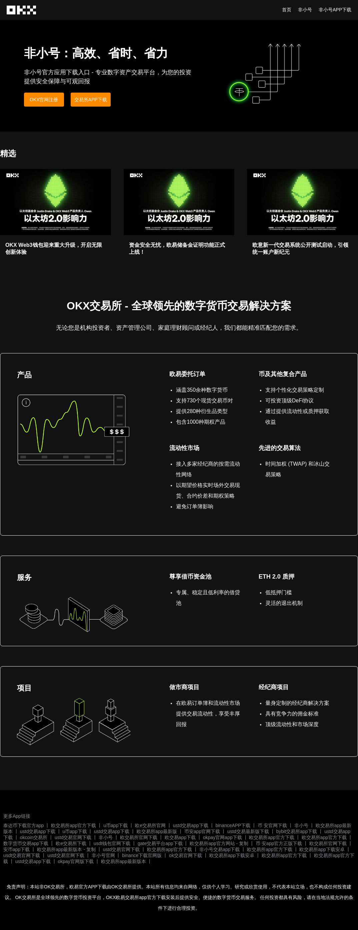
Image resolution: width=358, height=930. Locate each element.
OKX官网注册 (44, 99)
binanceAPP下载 (232, 825)
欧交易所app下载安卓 (321, 849)
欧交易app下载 (180, 837)
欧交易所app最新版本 (123, 861)
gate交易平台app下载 (160, 843)
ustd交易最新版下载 (248, 831)
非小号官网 (103, 855)
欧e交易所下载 (71, 843)
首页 (286, 9)
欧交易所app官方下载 (73, 825)
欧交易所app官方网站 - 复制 (219, 843)
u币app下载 (115, 825)
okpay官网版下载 (75, 861)
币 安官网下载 (272, 825)
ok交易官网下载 (185, 855)
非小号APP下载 (335, 9)
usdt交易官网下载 (21, 855)
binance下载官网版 (142, 855)
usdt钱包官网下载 (112, 843)
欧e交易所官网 (150, 825)
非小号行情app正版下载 (22, 10)
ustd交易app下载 (190, 825)
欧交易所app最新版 (157, 831)
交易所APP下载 (90, 99)
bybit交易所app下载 (296, 831)
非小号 (305, 9)
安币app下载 (16, 849)
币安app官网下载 (202, 831)
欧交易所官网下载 (138, 837)
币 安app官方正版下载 (279, 843)
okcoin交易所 (33, 837)
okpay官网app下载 (222, 837)
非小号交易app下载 (219, 849)
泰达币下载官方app (23, 825)
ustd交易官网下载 (73, 837)
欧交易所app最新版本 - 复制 (66, 849)
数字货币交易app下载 (25, 843)
